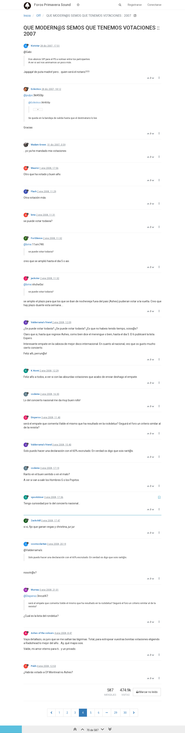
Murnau (35, 589)
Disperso (36, 417)
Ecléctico (36, 89)
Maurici (35, 168)
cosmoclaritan (39, 544)
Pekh (33, 666)
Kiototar (35, 45)
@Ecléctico (34, 102)
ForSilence (37, 238)
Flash (34, 191)
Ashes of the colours (42, 633)
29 (115, 712)
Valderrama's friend (41, 322)
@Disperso (30, 595)
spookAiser (37, 497)
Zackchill (36, 520)
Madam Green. (39, 144)
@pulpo (28, 95)
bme (33, 215)
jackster (35, 278)
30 (125, 712)
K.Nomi (35, 370)
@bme (28, 244)
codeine (35, 394)
